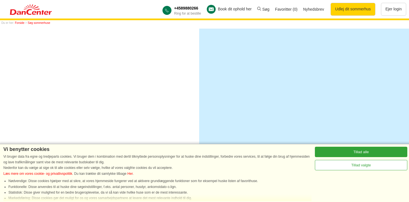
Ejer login (393, 9)
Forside (19, 22)
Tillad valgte (361, 165)
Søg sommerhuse (39, 22)
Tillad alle (361, 152)
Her (130, 174)
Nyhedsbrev (313, 9)
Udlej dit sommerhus (353, 9)
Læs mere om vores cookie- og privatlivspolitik (37, 174)
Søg (263, 9)
